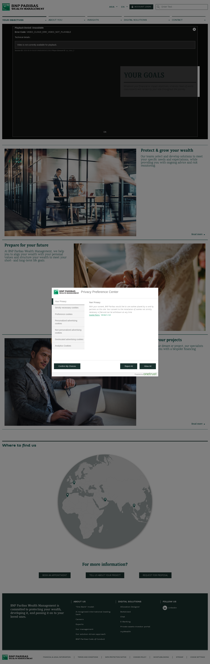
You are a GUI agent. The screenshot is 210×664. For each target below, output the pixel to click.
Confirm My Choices (67, 366)
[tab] (68, 301)
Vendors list (106, 315)
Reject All (129, 366)
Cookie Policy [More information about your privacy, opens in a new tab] (94, 315)
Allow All (147, 366)
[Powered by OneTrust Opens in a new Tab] (146, 374)
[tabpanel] (122, 309)
